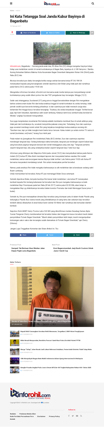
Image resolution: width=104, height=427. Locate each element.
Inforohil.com (15, 66)
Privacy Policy (54, 417)
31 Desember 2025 (27, 334)
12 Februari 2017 (15, 26)
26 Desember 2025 (27, 361)
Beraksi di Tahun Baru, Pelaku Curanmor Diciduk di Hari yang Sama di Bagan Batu (41, 322)
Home (12, 10)
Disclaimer (41, 417)
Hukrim (18, 10)
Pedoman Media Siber (27, 414)
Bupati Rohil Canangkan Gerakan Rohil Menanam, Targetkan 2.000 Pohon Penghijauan (52, 332)
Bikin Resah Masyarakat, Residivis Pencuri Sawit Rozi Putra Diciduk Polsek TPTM (50, 341)
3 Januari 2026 (17, 324)
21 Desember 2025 (27, 370)
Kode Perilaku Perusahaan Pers (22, 417)
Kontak (12, 419)
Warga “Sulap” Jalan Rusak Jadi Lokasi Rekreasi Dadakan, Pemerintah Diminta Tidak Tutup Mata (56, 350)
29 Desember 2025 (27, 343)
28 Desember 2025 (27, 352)
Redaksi (13, 414)
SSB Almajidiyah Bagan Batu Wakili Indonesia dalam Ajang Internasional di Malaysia (52, 359)
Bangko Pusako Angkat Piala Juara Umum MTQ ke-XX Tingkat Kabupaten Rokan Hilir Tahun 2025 (56, 368)
